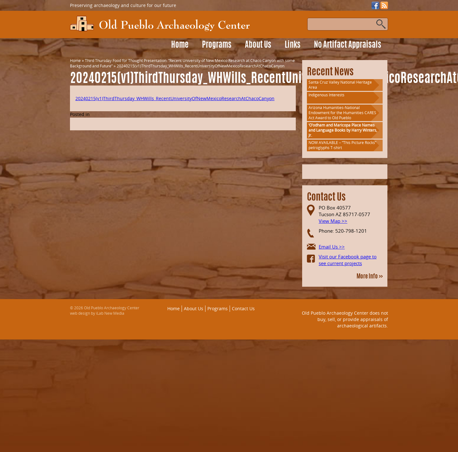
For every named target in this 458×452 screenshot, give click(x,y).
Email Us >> (332, 246)
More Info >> (370, 277)
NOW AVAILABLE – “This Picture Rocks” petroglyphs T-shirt (342, 145)
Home (180, 45)
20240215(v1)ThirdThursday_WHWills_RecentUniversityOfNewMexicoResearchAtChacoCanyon (174, 98)
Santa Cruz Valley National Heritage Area (340, 84)
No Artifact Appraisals (347, 45)
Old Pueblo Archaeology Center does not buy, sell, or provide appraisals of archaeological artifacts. (345, 319)
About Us (258, 45)
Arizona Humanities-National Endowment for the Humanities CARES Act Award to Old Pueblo (342, 112)
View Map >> (333, 221)
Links (293, 45)
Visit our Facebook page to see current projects (348, 259)
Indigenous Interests (326, 95)
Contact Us (243, 308)
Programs (217, 45)
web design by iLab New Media (97, 313)
